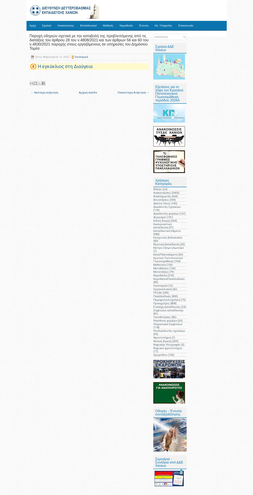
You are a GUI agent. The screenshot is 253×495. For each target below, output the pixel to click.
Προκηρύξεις (161, 303)
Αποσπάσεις (161, 199)
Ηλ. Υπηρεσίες (163, 25)
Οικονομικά (81, 57)
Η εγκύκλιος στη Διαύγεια (65, 66)
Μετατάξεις (161, 271)
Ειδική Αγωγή (161, 220)
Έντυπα (143, 25)
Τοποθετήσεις (162, 317)
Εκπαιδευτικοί (88, 25)
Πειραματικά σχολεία (166, 299)
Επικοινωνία (185, 25)
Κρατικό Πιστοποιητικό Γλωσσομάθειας (168, 259)
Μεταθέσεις (161, 268)
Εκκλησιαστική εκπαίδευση (162, 226)
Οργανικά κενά (162, 289)
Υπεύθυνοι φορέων (165, 320)
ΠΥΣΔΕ (157, 292)
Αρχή (33, 25)
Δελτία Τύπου (161, 203)
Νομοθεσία (126, 25)
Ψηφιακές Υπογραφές (166, 344)
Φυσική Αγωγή (162, 341)
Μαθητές (108, 25)
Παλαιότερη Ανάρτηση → (133, 92)
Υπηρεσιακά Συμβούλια (167, 324)
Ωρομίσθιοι (160, 354)
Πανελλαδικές (162, 296)
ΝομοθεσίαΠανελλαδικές (169, 278)
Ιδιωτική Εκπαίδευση (166, 244)
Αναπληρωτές (162, 196)
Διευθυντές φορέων (166, 213)
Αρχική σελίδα (88, 92)
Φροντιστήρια (162, 337)
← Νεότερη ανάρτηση (44, 92)
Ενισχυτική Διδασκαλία (167, 237)
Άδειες (157, 189)
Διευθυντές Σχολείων (167, 206)
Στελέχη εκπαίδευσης (167, 306)
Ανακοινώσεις (66, 25)
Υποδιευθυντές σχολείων (169, 330)
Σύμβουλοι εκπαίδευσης (168, 310)
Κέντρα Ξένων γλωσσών (168, 247)
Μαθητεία (159, 264)
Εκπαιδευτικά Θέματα (167, 230)
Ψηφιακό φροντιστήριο (167, 348)
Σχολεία (46, 25)
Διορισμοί (159, 217)
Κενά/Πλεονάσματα (165, 254)
